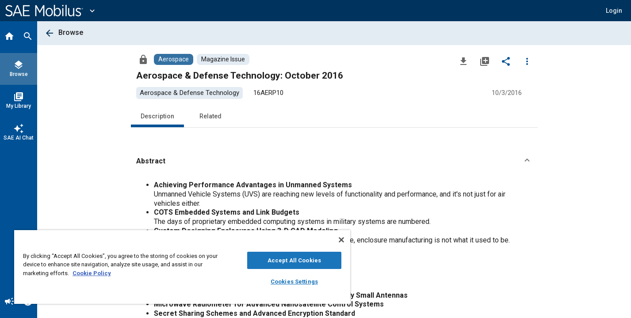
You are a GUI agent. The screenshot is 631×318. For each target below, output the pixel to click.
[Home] (9, 37)
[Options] (527, 61)
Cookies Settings (294, 281)
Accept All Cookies (294, 260)
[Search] (28, 37)
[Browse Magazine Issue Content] (223, 59)
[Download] (463, 61)
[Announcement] (9, 302)
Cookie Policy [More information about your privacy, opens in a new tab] (92, 273)
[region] (182, 267)
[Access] (143, 59)
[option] (189, 93)
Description (157, 116)
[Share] (506, 61)
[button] (614, 11)
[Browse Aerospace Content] (173, 59)
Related (210, 116)
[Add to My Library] (484, 61)
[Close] (341, 239)
